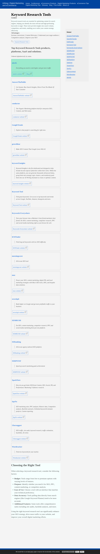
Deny (77, 551)
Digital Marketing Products (67, 3)
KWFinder (16, 237)
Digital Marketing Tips (33, 5)
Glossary (45, 5)
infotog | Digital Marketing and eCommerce (13, 4)
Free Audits (57, 5)
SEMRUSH (16, 320)
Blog (50, 5)
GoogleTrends (17, 125)
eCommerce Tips (83, 3)
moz (13, 275)
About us (66, 5)
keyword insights (18, 163)
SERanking (16, 342)
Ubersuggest (17, 425)
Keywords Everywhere (21, 213)
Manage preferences (68, 551)
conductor (16, 103)
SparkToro (16, 380)
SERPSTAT (16, 361)
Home (28, 3)
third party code (32, 551)
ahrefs (14, 63)
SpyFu (14, 401)
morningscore (17, 256)
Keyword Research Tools (22, 42)
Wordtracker (17, 447)
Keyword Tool (17, 192)
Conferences (35, 3)
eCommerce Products (48, 3)
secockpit (15, 299)
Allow (82, 551)
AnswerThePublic (19, 82)
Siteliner (69, 62)
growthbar (16, 144)
